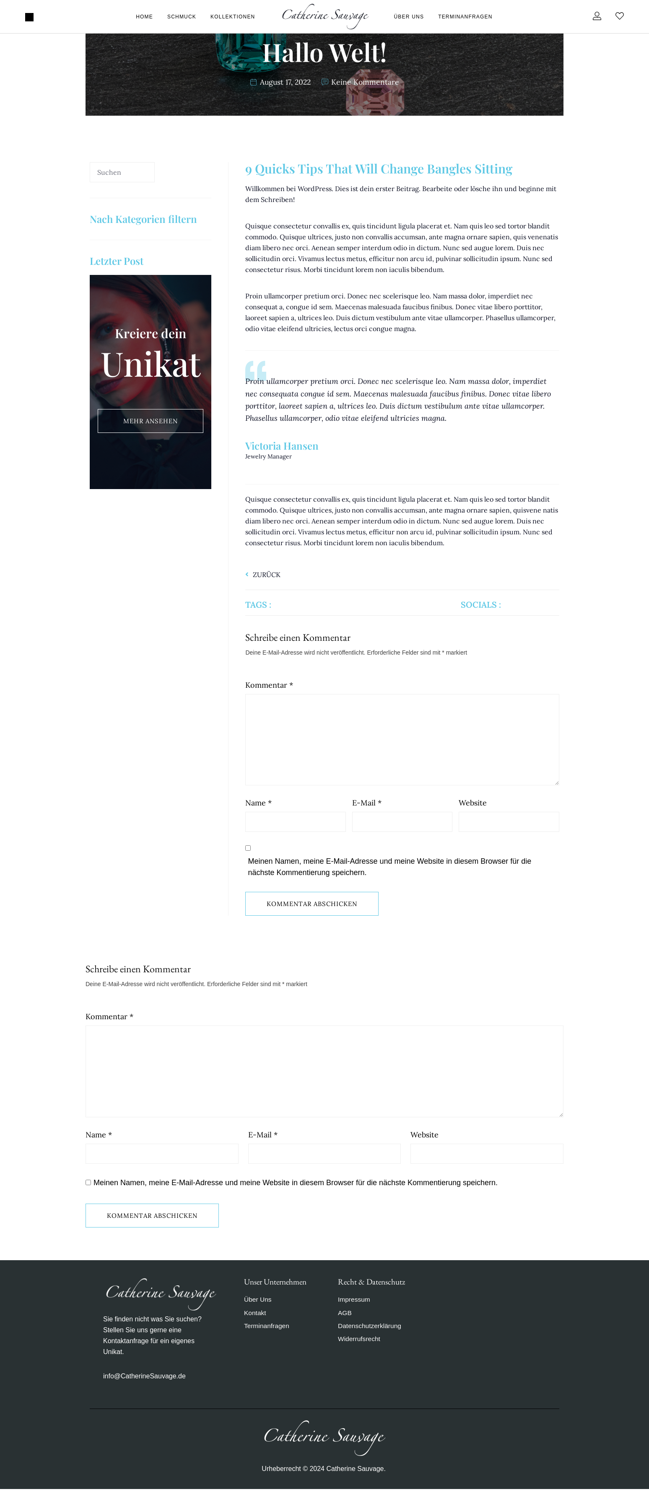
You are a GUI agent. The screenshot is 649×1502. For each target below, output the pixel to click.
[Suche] (183, 173)
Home (144, 17)
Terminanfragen (465, 17)
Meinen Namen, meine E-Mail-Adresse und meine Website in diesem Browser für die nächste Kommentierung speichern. (389, 873)
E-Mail (367, 809)
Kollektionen (232, 17)
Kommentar (269, 685)
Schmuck (181, 17)
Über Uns (409, 17)
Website (473, 809)
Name (258, 809)
